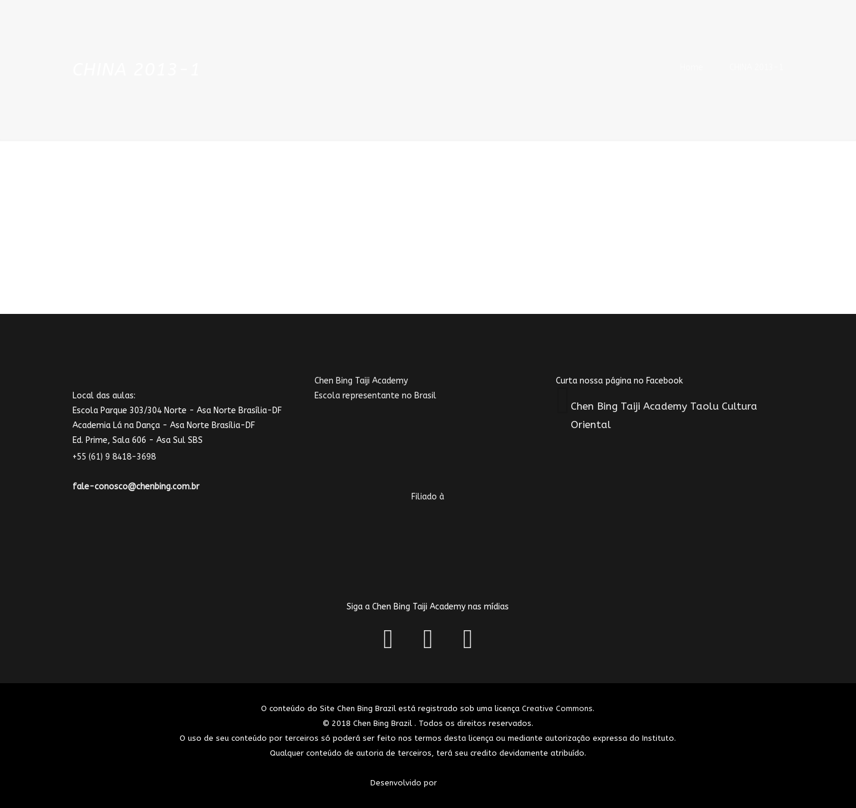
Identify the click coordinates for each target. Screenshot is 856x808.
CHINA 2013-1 (756, 67)
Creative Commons (557, 708)
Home (691, 67)
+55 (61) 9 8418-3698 (121, 457)
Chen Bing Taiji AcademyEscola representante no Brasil (396, 425)
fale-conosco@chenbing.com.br (136, 487)
